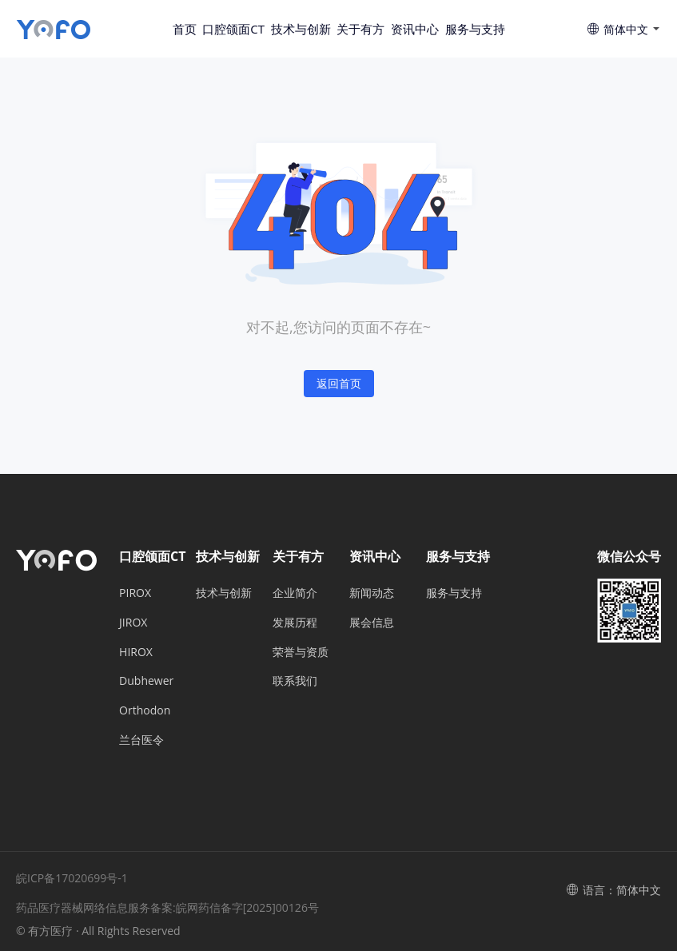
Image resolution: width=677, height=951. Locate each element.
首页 (185, 29)
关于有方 (360, 29)
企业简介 (295, 592)
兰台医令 (141, 739)
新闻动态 (371, 592)
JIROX (133, 622)
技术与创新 (301, 29)
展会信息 (371, 622)
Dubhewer (146, 680)
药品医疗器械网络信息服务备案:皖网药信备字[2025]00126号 (167, 907)
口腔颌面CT (233, 29)
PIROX (135, 592)
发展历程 (295, 622)
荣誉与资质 (301, 651)
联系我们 (295, 680)
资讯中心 (415, 29)
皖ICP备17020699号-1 (72, 877)
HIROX (136, 651)
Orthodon (144, 710)
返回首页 (339, 383)
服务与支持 (475, 29)
